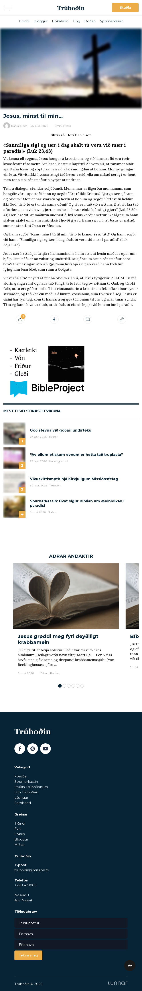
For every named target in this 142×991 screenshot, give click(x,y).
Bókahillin (60, 21)
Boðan (90, 21)
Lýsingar (21, 797)
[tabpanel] (66, 621)
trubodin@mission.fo (31, 870)
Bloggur (40, 21)
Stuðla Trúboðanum (31, 787)
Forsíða (20, 776)
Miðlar (19, 845)
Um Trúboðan (26, 792)
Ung (76, 21)
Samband (22, 803)
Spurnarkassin (112, 21)
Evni (17, 829)
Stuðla (125, 8)
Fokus (19, 834)
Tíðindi (24, 21)
